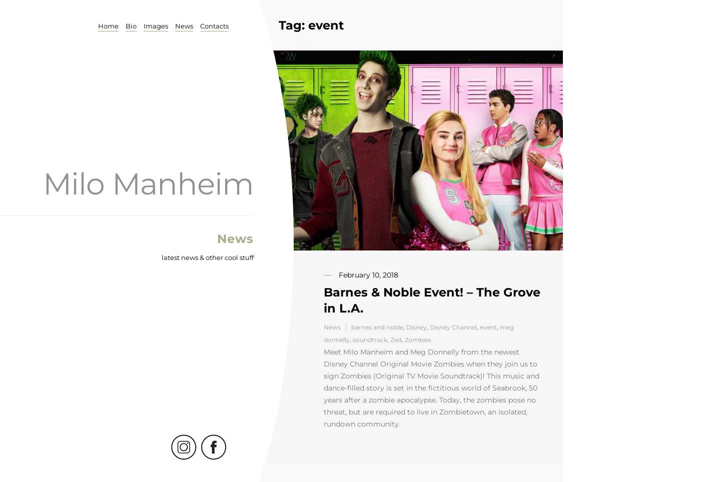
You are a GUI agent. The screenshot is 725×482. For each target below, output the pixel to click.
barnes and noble (377, 327)
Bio (131, 26)
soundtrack (370, 340)
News (184, 26)
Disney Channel (453, 327)
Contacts (214, 26)
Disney (416, 327)
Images (156, 26)
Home (108, 26)
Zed (396, 340)
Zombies (418, 340)
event (488, 327)
